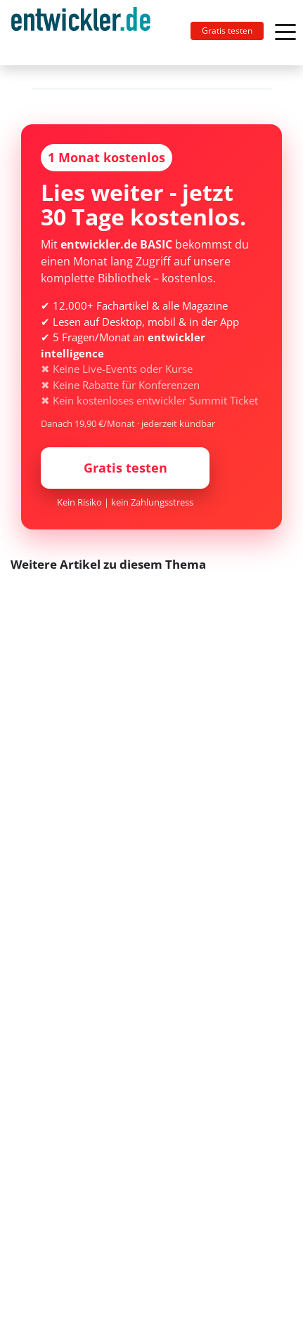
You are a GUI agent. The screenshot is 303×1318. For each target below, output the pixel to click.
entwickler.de (81, 35)
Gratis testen (227, 31)
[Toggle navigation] (86, 32)
